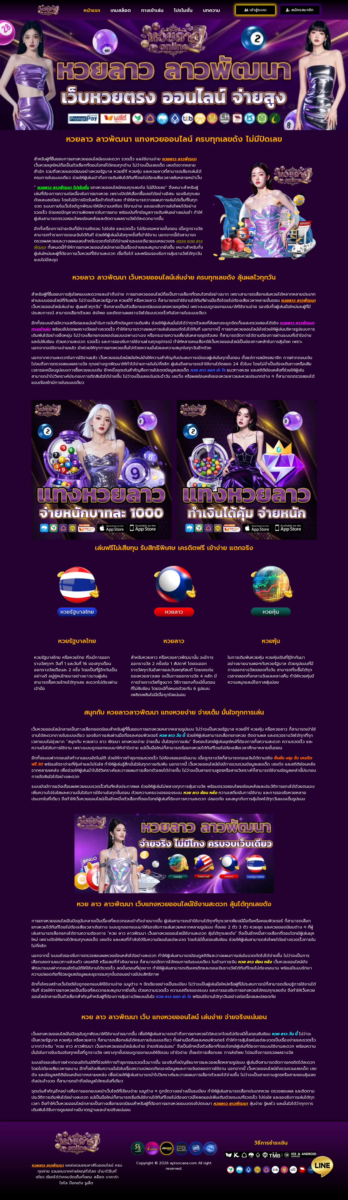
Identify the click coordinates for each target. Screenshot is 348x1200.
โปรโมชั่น (183, 10)
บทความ (211, 10)
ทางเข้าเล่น (152, 10)
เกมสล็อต (121, 10)
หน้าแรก (92, 10)
